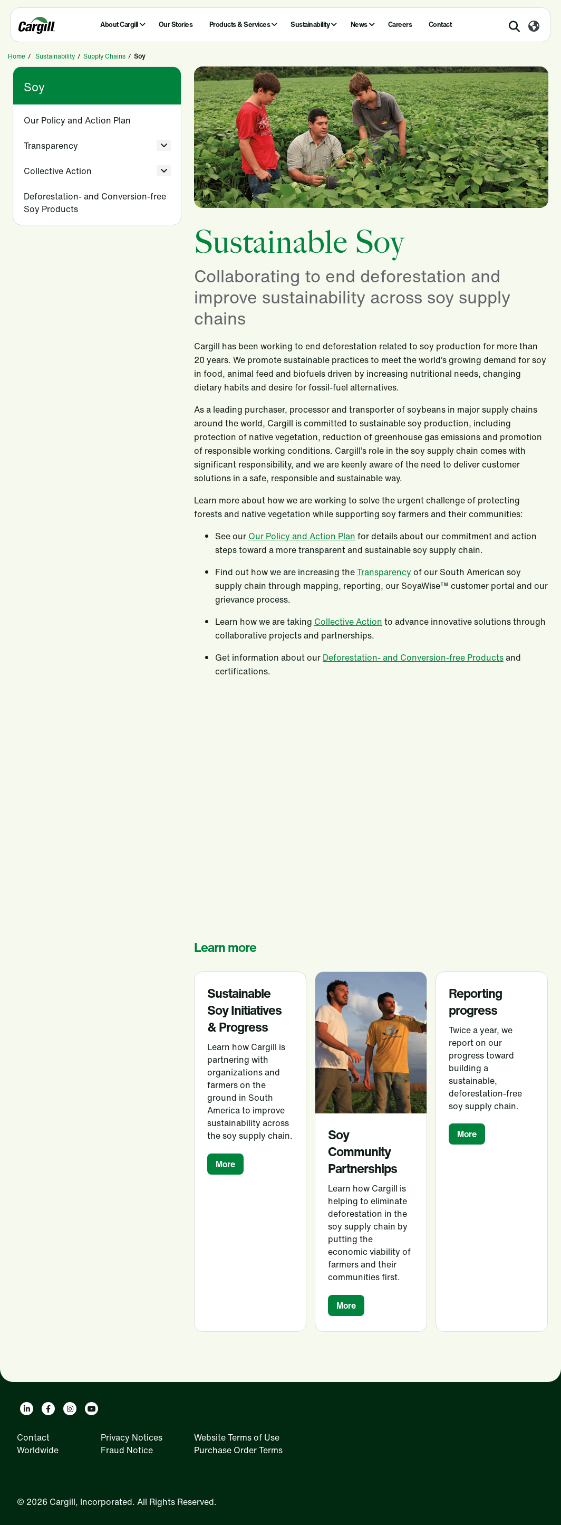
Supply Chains (104, 56)
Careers (400, 25)
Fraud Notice (127, 1450)
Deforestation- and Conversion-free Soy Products (95, 202)
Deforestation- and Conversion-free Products (413, 657)
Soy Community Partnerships (362, 1151)
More (225, 1164)
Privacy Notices (131, 1437)
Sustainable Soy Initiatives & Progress (244, 1010)
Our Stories (176, 25)
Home (16, 56)
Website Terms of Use (236, 1437)
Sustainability (310, 25)
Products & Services (239, 25)
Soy (34, 87)
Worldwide (38, 1450)
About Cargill (119, 25)
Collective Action (58, 171)
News (359, 25)
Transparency (51, 145)
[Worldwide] (533, 27)
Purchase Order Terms (238, 1450)
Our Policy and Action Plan (77, 120)
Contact (440, 25)
